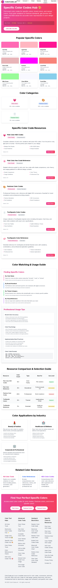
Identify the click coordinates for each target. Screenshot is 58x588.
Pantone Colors (27, 508)
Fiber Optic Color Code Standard (34, 560)
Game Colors (46, 1)
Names (39, 1)
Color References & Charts (9, 552)
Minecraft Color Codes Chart (35, 547)
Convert (26, 1)
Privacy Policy (49, 560)
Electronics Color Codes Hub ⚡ (8, 530)
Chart (32, 1)
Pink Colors (15, 508)
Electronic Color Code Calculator (34, 530)
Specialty (54, 1)
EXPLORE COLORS (11, 28)
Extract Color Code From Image (22, 559)
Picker (18, 1)
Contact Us (48, 563)
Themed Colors (41, 508)
